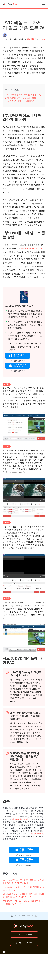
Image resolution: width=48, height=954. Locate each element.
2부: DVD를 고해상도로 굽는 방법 (20, 98)
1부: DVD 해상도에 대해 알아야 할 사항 (23, 94)
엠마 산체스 (31, 39)
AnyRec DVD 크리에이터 (33, 248)
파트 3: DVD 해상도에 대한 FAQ (19, 101)
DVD (43, 39)
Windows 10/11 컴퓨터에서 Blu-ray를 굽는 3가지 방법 (23, 903)
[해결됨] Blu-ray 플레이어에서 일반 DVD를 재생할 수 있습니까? (23, 896)
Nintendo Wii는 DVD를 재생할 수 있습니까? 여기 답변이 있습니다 (23, 882)
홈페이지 (14, 916)
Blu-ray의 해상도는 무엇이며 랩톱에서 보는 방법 (24, 889)
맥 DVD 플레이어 (20, 819)
